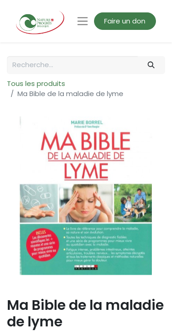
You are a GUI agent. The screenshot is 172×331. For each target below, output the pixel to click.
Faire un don (124, 21)
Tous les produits (36, 83)
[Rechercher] (151, 65)
